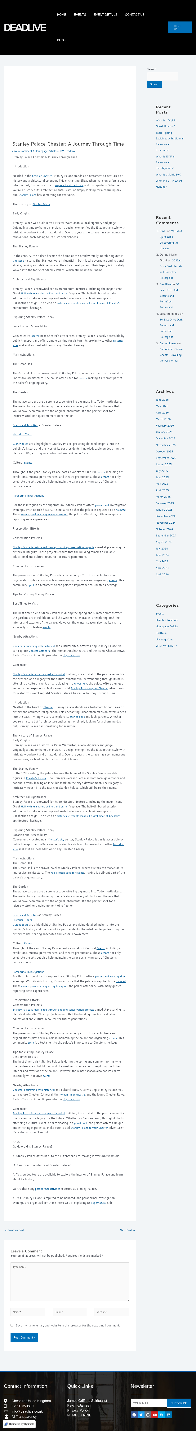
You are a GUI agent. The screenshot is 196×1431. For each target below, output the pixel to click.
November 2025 (167, 443)
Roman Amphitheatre (79, 1074)
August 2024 (164, 540)
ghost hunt (89, 658)
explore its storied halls (70, 160)
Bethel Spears (169, 335)
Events (93, 14)
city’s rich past (81, 630)
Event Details (114, 14)
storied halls (78, 696)
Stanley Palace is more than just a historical (41, 649)
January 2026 (165, 430)
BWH (163, 217)
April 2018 (163, 572)
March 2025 (164, 495)
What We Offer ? (167, 644)
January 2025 (165, 507)
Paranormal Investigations (30, 470)
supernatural (99, 1182)
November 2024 (167, 520)
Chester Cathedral (46, 625)
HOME (78, 14)
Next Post (126, 1210)
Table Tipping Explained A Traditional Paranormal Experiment (165, 119)
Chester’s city (57, 819)
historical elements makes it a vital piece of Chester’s (91, 277)
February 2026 (166, 423)
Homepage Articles (49, 125)
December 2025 (166, 436)
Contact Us (140, 14)
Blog (158, 14)
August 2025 (164, 462)
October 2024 (165, 527)
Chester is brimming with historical (36, 620)
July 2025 (162, 469)
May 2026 (163, 404)
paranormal (102, 479)
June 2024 (163, 553)
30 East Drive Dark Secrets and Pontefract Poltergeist (171, 258)
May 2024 (163, 559)
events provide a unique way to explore (67, 489)
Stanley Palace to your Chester (100, 663)
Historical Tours (23, 409)
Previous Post (15, 1210)
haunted (25, 489)
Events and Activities (26, 400)
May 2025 (163, 481)
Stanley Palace (28, 169)
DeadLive (166, 276)
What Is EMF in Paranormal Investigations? (166, 143)
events (83, 352)
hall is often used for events (69, 852)
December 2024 (166, 514)
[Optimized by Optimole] (19, 1424)
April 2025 (163, 488)
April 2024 (163, 566)
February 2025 (166, 501)
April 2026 (163, 410)
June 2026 (163, 397)
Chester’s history (37, 757)
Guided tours (21, 418)
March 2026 (164, 417)
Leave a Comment (22, 125)
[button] (180, 14)
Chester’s (19, 235)
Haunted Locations (168, 618)
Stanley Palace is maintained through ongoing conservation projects (57, 522)
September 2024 (167, 533)
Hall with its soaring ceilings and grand (46, 268)
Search (151, 44)
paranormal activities (49, 1168)
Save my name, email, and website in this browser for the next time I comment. (68, 1310)
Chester (48, 686)
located (35, 310)
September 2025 (167, 456)
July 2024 (162, 546)
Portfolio (162, 631)
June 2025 (163, 475)
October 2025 (165, 449)
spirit (31, 559)
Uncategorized (165, 637)
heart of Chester (43, 150)
